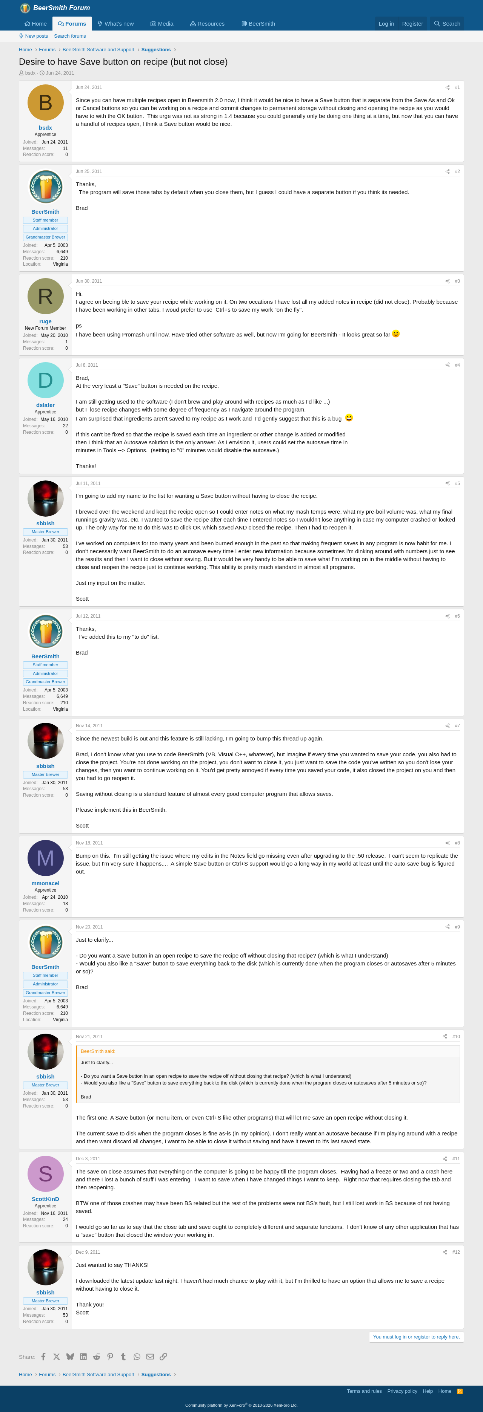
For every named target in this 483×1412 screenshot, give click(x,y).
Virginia (60, 264)
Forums (72, 23)
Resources (207, 23)
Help (428, 1391)
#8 (457, 843)
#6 (457, 616)
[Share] (447, 87)
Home (36, 23)
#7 (457, 725)
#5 (457, 483)
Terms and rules (364, 1391)
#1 (457, 87)
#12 (456, 1252)
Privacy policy (402, 1391)
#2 (457, 171)
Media (162, 23)
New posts (33, 36)
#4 (457, 365)
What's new (115, 23)
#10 (456, 1036)
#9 (457, 927)
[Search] (447, 24)
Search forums (70, 36)
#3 (457, 281)
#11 (456, 1158)
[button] (139, 24)
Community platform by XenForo (241, 1405)
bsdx (30, 73)
